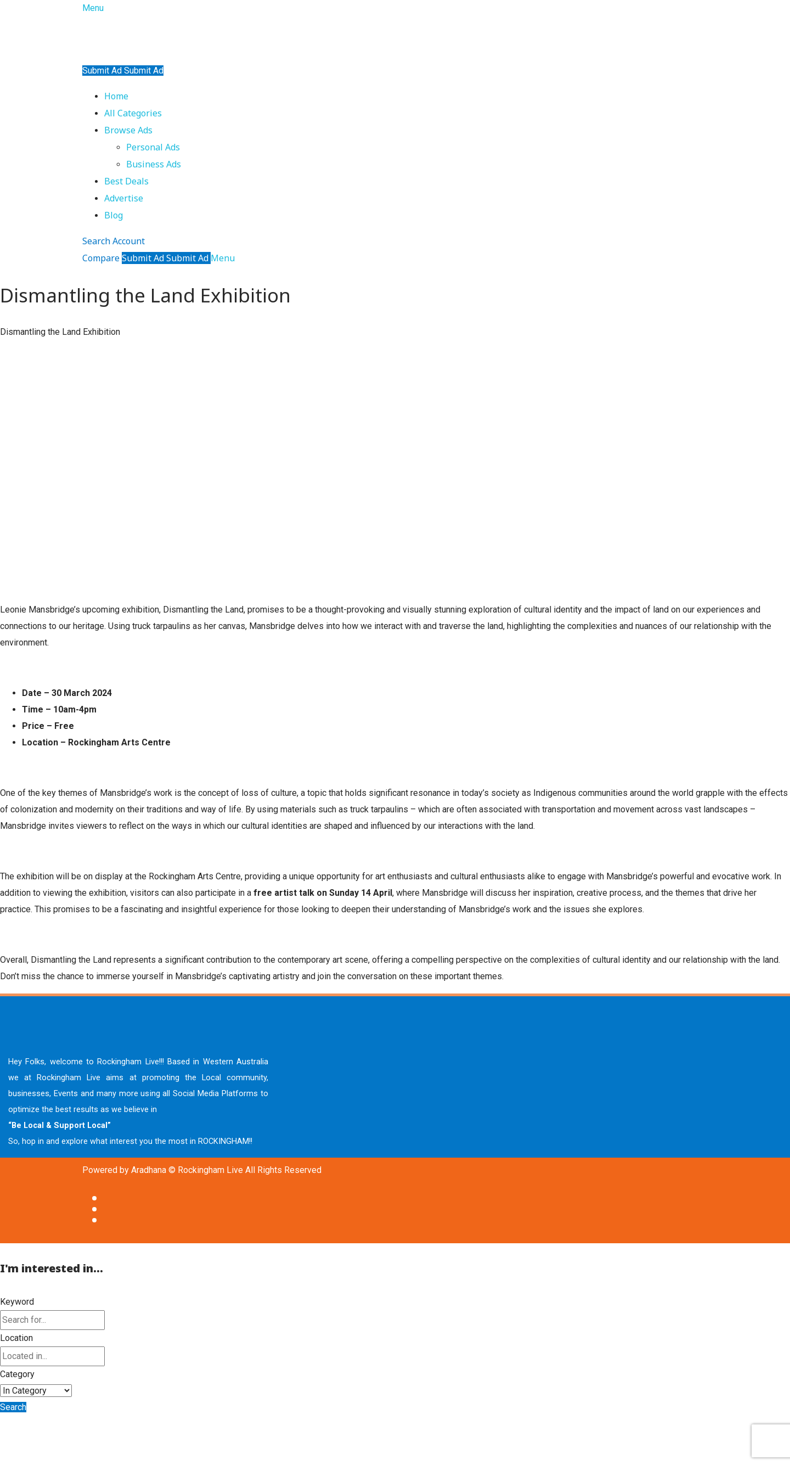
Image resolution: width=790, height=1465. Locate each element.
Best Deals (126, 181)
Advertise (123, 198)
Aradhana (148, 1170)
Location (16, 1338)
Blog (113, 215)
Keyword (17, 1301)
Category (17, 1374)
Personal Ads (153, 147)
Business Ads (153, 164)
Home (116, 96)
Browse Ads (128, 130)
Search (13, 1407)
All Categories (133, 113)
